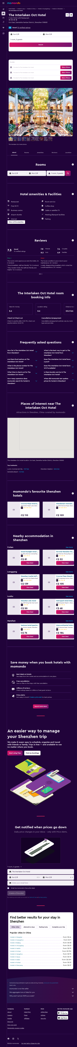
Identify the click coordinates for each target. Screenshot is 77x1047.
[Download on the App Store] (63, 1020)
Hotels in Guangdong (46, 8)
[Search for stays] (3, 13)
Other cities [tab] (18, 929)
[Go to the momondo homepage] (13, 3)
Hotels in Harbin (18, 950)
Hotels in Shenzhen (60, 8)
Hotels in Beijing (18, 945)
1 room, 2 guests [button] (19, 39)
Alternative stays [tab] (31, 929)
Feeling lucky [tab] (46, 929)
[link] (32, 565)
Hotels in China (34, 8)
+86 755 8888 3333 (18, 25)
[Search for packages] (3, 22)
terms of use (35, 899)
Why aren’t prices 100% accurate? (43, 998)
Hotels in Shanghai (19, 939)
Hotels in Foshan (18, 964)
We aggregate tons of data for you (43, 994)
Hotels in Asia (23, 8)
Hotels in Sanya (18, 959)
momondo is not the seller (43, 990)
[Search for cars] (3, 18)
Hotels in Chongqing (19, 947)
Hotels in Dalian (18, 961)
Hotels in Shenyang (19, 967)
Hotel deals (14, 8)
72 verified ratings (26, 27)
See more (69, 549)
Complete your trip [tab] (61, 929)
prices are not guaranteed (53, 984)
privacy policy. (46, 899)
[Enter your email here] (44, 885)
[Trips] (3, 28)
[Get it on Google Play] (63, 1015)
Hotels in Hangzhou (19, 956)
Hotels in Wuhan (18, 953)
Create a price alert (38, 699)
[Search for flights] (3, 9)
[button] (3, 3)
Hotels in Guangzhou (19, 942)
